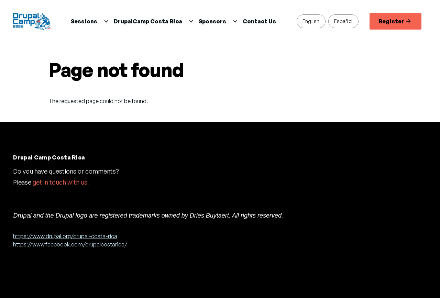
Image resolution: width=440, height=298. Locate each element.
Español (343, 21)
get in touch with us (60, 182)
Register (394, 21)
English (311, 21)
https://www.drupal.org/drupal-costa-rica (65, 236)
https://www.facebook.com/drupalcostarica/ (70, 244)
